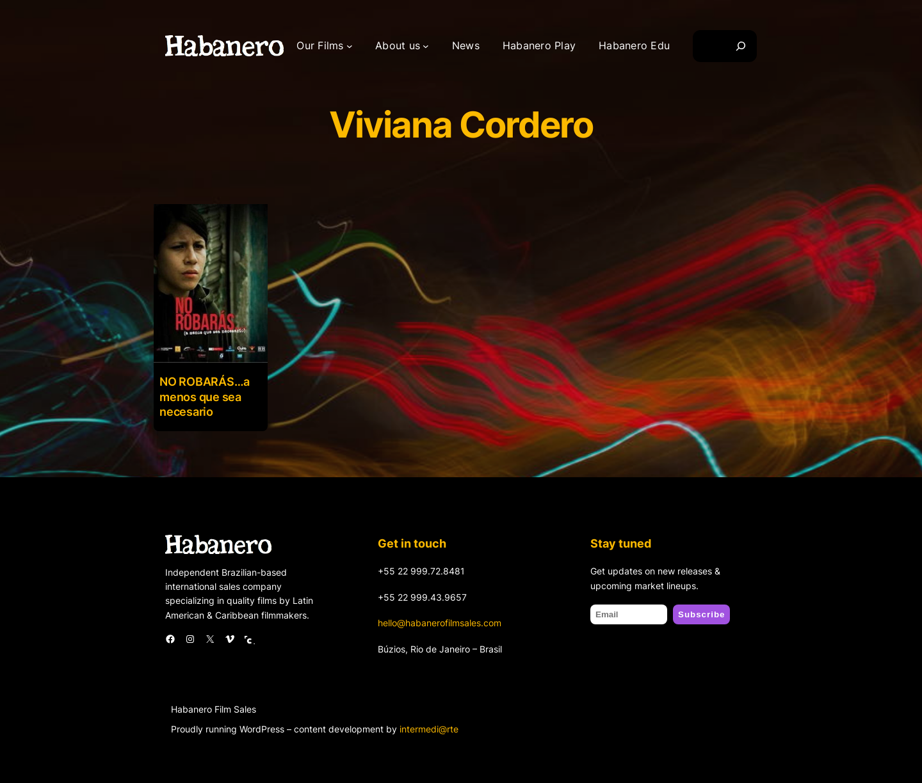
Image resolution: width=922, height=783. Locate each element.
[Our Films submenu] (349, 46)
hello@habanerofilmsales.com (439, 622)
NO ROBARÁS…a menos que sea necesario (204, 396)
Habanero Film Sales (213, 709)
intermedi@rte (429, 729)
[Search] (740, 46)
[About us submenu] (426, 46)
